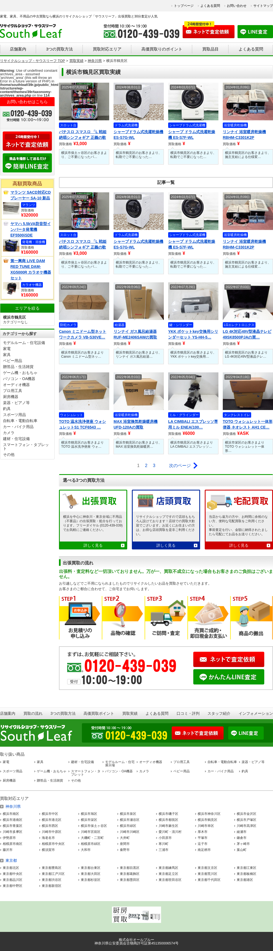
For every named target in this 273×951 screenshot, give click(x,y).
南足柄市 (204, 850)
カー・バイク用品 (18, 426)
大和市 (86, 850)
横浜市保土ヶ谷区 (94, 826)
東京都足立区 (168, 874)
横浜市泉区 (128, 814)
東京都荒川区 (207, 874)
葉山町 (242, 850)
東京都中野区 (12, 886)
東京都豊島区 (51, 868)
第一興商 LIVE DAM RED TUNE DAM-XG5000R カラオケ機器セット (30, 269)
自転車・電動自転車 (20, 420)
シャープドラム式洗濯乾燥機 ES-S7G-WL (138, 135)
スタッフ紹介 (218, 713)
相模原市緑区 (90, 844)
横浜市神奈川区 (209, 814)
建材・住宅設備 (16, 438)
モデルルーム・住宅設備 (24, 342)
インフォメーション (256, 713)
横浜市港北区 (51, 820)
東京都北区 (11, 868)
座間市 (125, 844)
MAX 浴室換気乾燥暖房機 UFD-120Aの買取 (136, 424)
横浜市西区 (50, 826)
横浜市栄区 (89, 820)
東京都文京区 (207, 868)
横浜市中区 (50, 814)
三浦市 (163, 850)
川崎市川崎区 (130, 832)
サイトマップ (263, 6)
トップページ (184, 6)
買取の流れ (33, 713)
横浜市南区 (11, 814)
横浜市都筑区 (168, 820)
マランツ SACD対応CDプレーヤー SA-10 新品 (30, 195)
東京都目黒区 (130, 868)
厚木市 (202, 832)
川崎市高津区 (246, 826)
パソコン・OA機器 (19, 378)
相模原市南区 (12, 844)
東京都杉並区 (90, 880)
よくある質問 (210, 6)
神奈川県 (13, 806)
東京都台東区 (90, 868)
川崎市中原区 (51, 832)
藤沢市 (8, 850)
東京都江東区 (246, 868)
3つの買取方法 (59, 49)
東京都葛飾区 (130, 874)
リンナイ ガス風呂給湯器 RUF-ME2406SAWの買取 (135, 334)
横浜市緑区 (128, 826)
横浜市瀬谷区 (130, 820)
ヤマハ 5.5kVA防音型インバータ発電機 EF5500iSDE (30, 229)
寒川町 (163, 844)
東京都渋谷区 (51, 880)
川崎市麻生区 (168, 826)
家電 (7, 348)
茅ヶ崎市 (243, 844)
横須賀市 (48, 850)
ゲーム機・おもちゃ (20, 372)
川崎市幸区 (206, 826)
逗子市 (202, 844)
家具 (7, 354)
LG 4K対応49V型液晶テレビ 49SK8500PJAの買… (247, 334)
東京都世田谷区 (170, 880)
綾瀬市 (242, 832)
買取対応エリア (107, 49)
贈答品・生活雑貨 (18, 366)
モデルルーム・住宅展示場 (120, 763)
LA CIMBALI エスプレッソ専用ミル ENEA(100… (193, 424)
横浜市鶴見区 (207, 820)
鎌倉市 (242, 838)
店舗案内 (18, 49)
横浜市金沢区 (246, 814)
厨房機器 (10, 396)
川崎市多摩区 (12, 832)
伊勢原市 (9, 838)
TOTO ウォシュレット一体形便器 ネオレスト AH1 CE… (247, 424)
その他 (8, 454)
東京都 (11, 860)
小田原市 (165, 838)
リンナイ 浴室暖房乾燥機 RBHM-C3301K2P (244, 135)
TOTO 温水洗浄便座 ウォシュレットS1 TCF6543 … (82, 424)
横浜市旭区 (89, 814)
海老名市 (48, 838)
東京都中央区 (12, 874)
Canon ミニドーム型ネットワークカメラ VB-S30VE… (82, 334)
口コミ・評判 (188, 713)
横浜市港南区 (12, 820)
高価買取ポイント (99, 713)
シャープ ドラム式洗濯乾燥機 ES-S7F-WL (191, 135)
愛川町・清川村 (170, 832)
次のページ (180, 465)
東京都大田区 (90, 874)
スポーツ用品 (14, 414)
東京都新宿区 (51, 886)
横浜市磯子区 (168, 814)
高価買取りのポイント (161, 49)
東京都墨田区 (130, 880)
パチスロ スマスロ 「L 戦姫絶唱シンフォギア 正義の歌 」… (82, 135)
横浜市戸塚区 (246, 820)
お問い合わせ (237, 6)
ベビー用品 (12, 360)
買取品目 (210, 49)
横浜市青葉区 (12, 826)
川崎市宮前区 (90, 832)
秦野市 (125, 850)
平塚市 (202, 838)
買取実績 (130, 713)
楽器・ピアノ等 (16, 402)
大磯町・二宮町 (92, 838)
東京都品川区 (12, 880)
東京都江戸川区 (53, 874)
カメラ (8, 432)
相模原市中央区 (53, 844)
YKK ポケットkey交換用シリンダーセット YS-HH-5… (193, 334)
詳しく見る (93, 545)
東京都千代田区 (209, 880)
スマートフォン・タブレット (26, 446)
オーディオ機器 (16, 384)
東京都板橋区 (246, 874)
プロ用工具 (12, 390)
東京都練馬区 (168, 868)
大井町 (125, 838)
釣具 (7, 408)
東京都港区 (245, 880)
